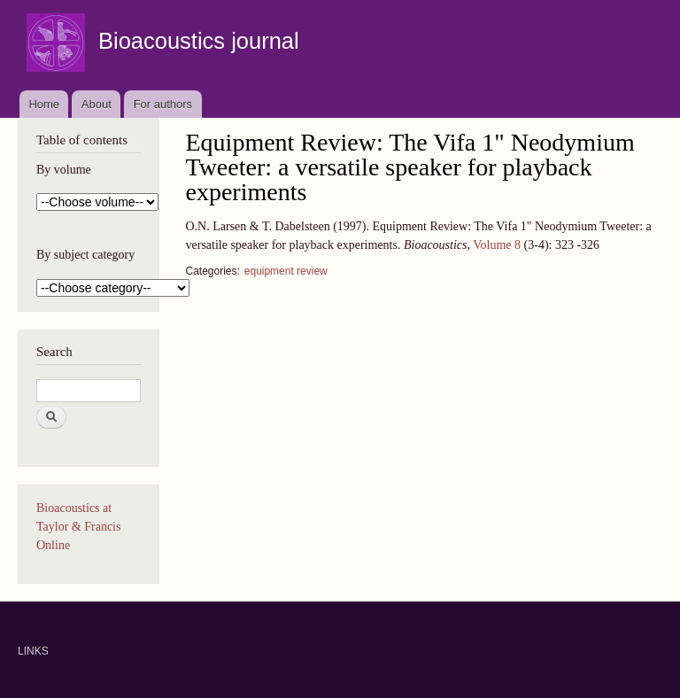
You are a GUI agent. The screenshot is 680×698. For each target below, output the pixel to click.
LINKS (33, 651)
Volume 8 (497, 245)
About (96, 104)
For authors (163, 104)
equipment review (286, 271)
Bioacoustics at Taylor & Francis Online (78, 526)
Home (43, 104)
